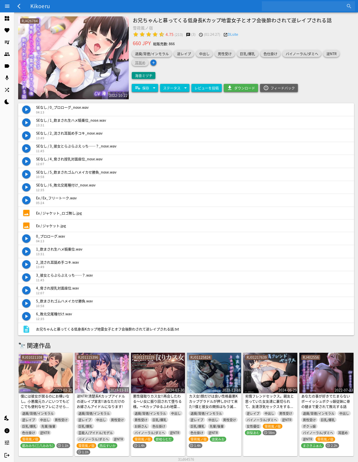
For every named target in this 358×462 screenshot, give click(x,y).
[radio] (136, 34)
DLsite (233, 34)
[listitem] (7, 18)
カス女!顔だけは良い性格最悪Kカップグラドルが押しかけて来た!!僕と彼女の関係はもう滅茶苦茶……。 (213, 403)
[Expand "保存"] (145, 88)
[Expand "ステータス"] (174, 88)
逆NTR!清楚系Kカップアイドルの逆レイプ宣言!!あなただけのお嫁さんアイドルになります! (101, 401)
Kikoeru (40, 6)
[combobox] (305, 6)
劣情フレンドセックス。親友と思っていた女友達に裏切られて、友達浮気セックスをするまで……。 (269, 403)
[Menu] (7, 6)
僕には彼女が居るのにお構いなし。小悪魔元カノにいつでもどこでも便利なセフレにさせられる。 (45, 403)
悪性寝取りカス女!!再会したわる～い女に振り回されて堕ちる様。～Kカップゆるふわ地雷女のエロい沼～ (157, 403)
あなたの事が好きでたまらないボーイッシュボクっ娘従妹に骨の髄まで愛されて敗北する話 (325, 401)
